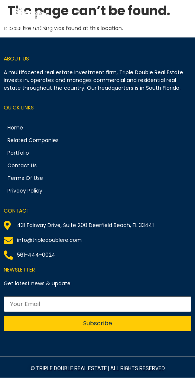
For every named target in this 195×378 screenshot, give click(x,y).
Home (15, 127)
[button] (188, 16)
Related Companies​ (33, 140)
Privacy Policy (24, 190)
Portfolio (18, 152)
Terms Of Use (25, 178)
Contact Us (22, 165)
